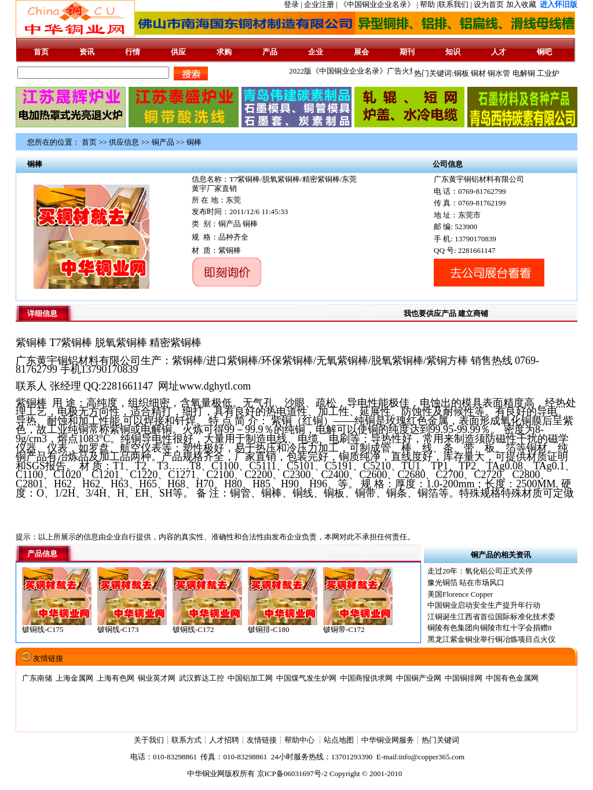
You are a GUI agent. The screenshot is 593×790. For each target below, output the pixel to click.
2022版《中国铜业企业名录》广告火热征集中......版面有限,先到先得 (405, 71)
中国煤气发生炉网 (306, 678)
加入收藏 (521, 4)
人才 (498, 51)
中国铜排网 (463, 678)
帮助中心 (300, 740)
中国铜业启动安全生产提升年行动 (483, 605)
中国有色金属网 (512, 678)
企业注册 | (321, 4)
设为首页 (489, 4)
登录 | (294, 4)
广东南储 (37, 678)
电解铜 (524, 73)
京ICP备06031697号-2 (292, 773)
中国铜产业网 (418, 678)
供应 (178, 51)
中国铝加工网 (250, 678)
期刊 (407, 51)
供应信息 (124, 142)
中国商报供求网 (366, 678)
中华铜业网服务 (387, 740)
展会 (361, 51)
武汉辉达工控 (201, 678)
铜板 (461, 73)
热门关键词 (440, 740)
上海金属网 (74, 678)
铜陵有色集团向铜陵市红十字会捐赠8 (489, 627)
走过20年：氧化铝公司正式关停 (480, 571)
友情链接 (262, 740)
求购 (224, 51)
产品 (269, 51)
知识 (452, 51)
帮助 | (429, 4)
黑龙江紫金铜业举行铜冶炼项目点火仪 (491, 639)
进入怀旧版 (558, 4)
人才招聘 (224, 740)
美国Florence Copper (460, 594)
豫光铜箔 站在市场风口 (465, 582)
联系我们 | (455, 4)
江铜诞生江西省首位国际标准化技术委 (491, 616)
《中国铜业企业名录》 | (379, 4)
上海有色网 (115, 678)
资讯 (86, 51)
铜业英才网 (156, 678)
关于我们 (149, 740)
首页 (41, 51)
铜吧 (544, 51)
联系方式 (186, 740)
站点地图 (339, 740)
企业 (315, 51)
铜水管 (499, 73)
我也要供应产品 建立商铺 (446, 313)
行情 (132, 51)
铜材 (478, 73)
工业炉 (548, 73)
